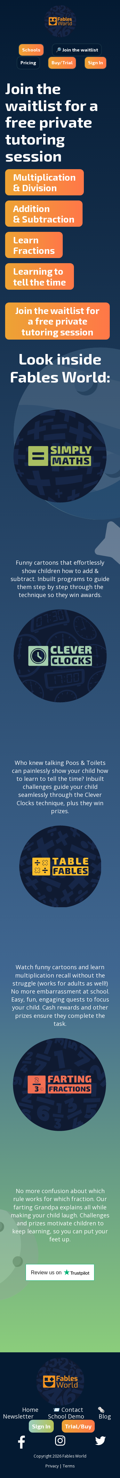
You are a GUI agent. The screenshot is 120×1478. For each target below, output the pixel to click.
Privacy (52, 1466)
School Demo (66, 1416)
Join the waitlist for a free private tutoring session (57, 321)
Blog (105, 1416)
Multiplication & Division (44, 182)
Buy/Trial (62, 62)
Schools (31, 49)
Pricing (28, 62)
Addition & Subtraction (44, 213)
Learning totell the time (39, 276)
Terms (69, 1466)
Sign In (95, 62)
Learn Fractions (34, 245)
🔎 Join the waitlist (77, 49)
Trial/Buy (78, 1426)
